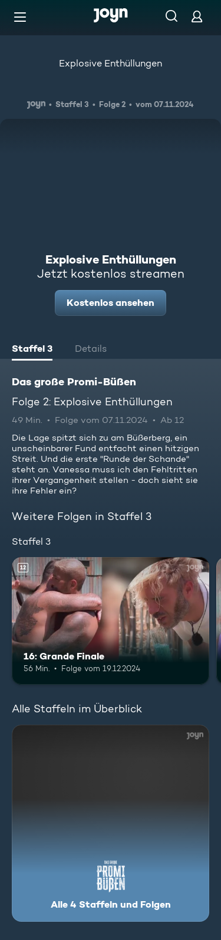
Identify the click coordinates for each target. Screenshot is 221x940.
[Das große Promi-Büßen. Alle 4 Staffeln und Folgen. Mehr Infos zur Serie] (110, 823)
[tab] (32, 350)
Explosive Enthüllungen (110, 63)
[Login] (197, 16)
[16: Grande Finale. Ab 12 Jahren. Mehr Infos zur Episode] (110, 621)
